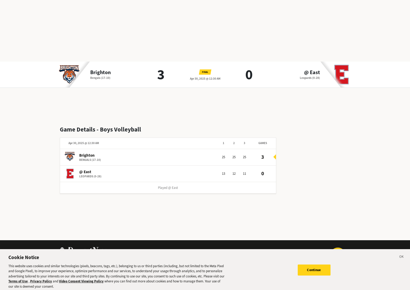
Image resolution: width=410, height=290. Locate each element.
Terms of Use (18, 283)
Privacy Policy (41, 283)
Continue (314, 271)
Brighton (100, 72)
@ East (312, 72)
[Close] (401, 259)
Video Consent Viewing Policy (81, 283)
